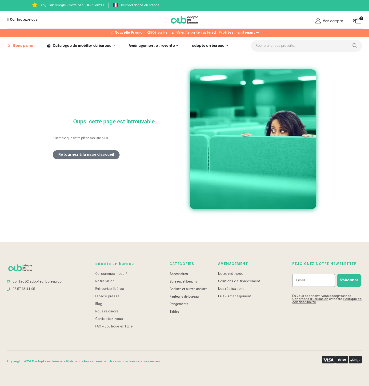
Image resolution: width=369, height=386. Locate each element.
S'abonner (349, 280)
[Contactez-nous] (22, 19)
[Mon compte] (329, 21)
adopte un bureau (208, 46)
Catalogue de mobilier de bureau (79, 46)
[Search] (355, 46)
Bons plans (20, 46)
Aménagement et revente (152, 46)
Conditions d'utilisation (310, 299)
